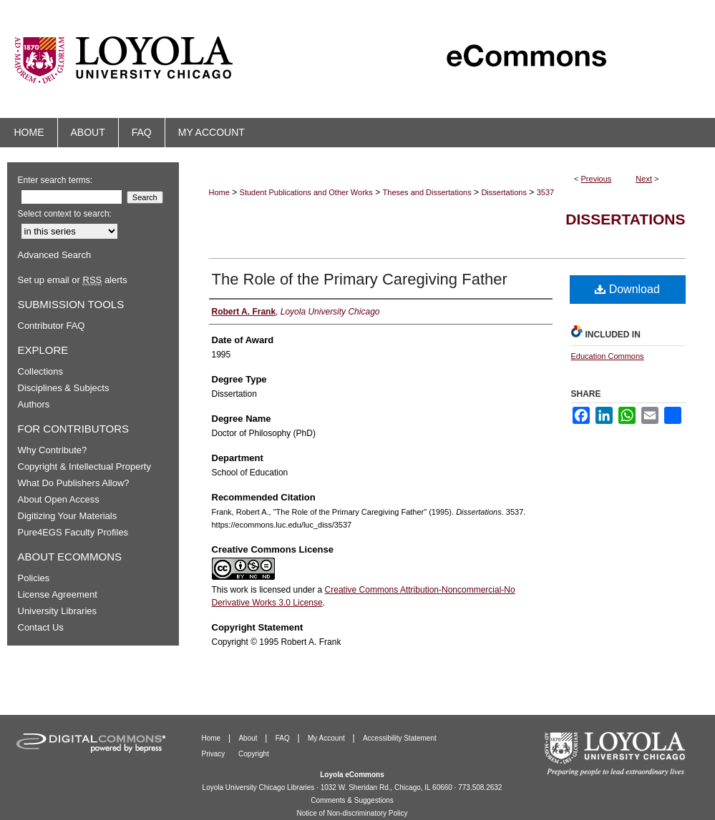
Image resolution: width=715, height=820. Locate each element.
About (248, 738)
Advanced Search (55, 255)
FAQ (284, 738)
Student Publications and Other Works (306, 192)
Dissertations (504, 192)
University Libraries (57, 611)
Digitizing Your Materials (67, 515)
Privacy (215, 754)
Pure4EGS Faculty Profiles (73, 532)
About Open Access (58, 499)
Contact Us (41, 627)
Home (219, 192)
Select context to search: (65, 214)
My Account (327, 738)
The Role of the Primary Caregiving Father (359, 279)
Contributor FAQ (51, 325)
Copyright (253, 754)
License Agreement (57, 594)
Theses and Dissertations (427, 192)
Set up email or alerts (72, 280)
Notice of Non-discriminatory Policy (351, 813)
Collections (41, 371)
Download (627, 289)
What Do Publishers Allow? (74, 483)
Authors (34, 404)
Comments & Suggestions (352, 800)
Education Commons (607, 356)
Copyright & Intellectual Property (84, 466)
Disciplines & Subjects (64, 387)
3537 (545, 192)
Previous (596, 178)
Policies (34, 578)
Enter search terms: (55, 180)
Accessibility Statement (400, 738)
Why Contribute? (52, 450)
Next (644, 178)
